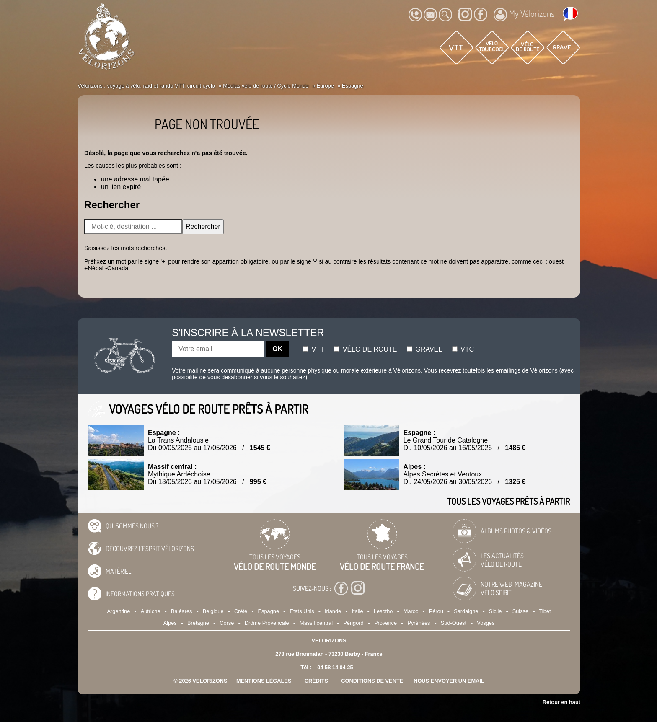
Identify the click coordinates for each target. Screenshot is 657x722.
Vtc (463, 349)
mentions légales (264, 681)
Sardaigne (466, 611)
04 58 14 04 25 (335, 667)
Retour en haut (561, 702)
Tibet (545, 611)
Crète (240, 611)
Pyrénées (418, 623)
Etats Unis (302, 611)
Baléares (181, 611)
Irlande (333, 611)
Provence (385, 623)
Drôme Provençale (267, 623)
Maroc (411, 611)
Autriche (150, 611)
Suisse (520, 611)
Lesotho (383, 611)
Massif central (316, 623)
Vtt (313, 349)
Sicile (495, 611)
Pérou (436, 611)
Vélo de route (365, 349)
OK (277, 348)
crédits (316, 681)
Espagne (268, 611)
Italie (357, 611)
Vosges (485, 623)
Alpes (170, 623)
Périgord (353, 623)
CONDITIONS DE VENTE (372, 681)
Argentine (118, 611)
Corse (227, 623)
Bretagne (198, 623)
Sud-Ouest (453, 623)
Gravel (424, 349)
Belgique (213, 611)
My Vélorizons (524, 14)
